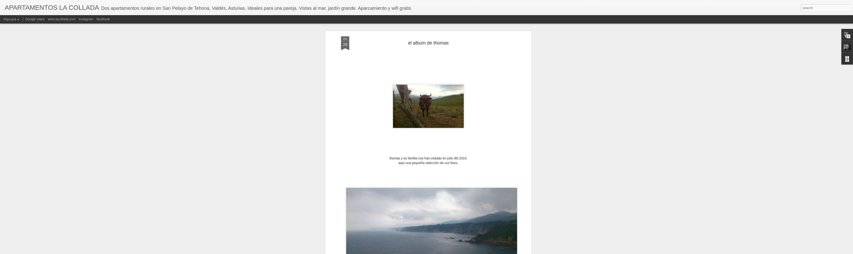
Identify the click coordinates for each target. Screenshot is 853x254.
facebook (103, 19)
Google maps (34, 19)
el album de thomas (428, 42)
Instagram (86, 19)
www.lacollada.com (62, 19)
